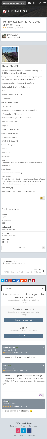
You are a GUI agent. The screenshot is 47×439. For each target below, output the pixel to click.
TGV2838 (14, 34)
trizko (5, 401)
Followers (21, 248)
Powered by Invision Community (23, 435)
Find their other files (14, 37)
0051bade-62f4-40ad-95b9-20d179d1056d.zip (18, 192)
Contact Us (33, 426)
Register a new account (23, 320)
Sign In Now (23, 336)
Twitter (23, 430)
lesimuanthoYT (9, 347)
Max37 (5, 366)
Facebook (29, 430)
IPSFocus (28, 423)
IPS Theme (19, 423)
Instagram (18, 430)
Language (14, 426)
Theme (24, 426)
